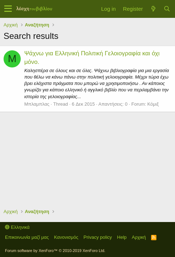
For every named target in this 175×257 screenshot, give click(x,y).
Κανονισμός (66, 237)
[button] (8, 9)
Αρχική (139, 237)
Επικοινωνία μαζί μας (27, 237)
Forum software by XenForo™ (55, 250)
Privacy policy (98, 237)
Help (122, 237)
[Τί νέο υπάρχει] (153, 8)
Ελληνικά (17, 227)
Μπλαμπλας (36, 104)
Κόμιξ (153, 104)
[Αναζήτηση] (167, 8)
